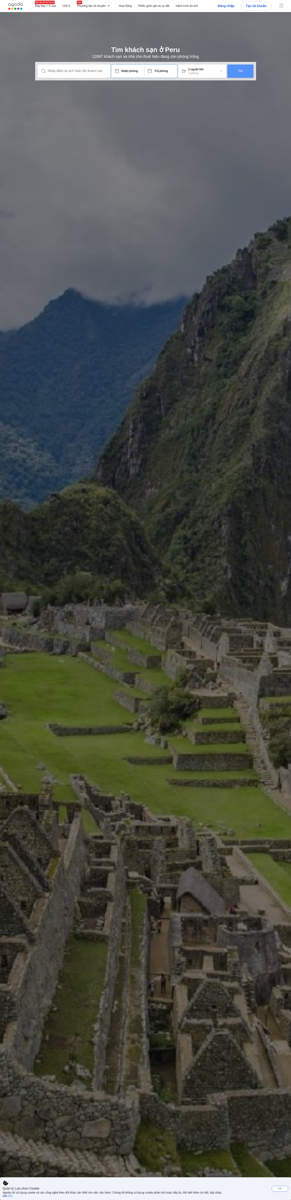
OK (280, 1188)
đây (10, 1195)
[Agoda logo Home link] (15, 6)
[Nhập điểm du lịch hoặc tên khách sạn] (77, 71)
